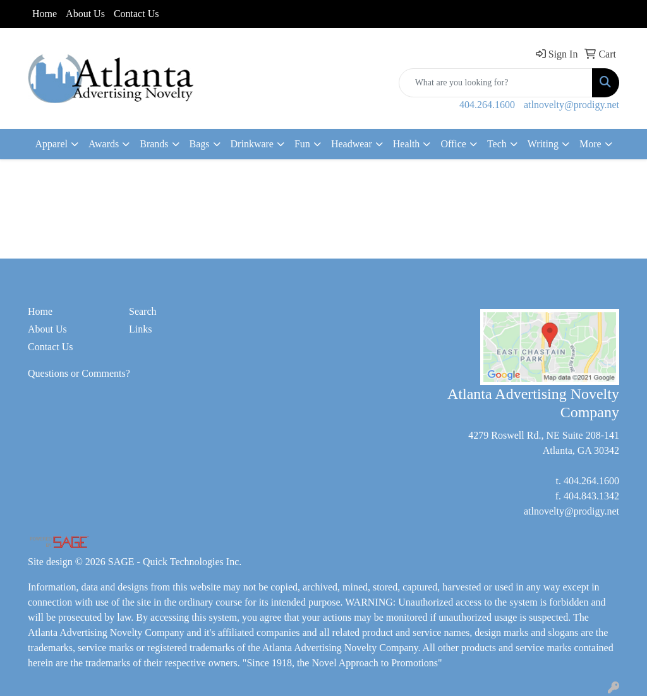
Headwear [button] (351, 143)
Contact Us (136, 13)
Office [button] (453, 143)
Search (143, 311)
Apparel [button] (51, 143)
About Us (85, 13)
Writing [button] (543, 143)
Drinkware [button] (252, 143)
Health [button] (406, 143)
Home (44, 13)
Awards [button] (103, 143)
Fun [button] (302, 143)
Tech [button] (497, 143)
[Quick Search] (496, 82)
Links (140, 329)
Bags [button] (200, 143)
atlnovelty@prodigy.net (571, 104)
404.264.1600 (487, 104)
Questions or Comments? (79, 373)
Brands (154, 143)
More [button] (590, 143)
